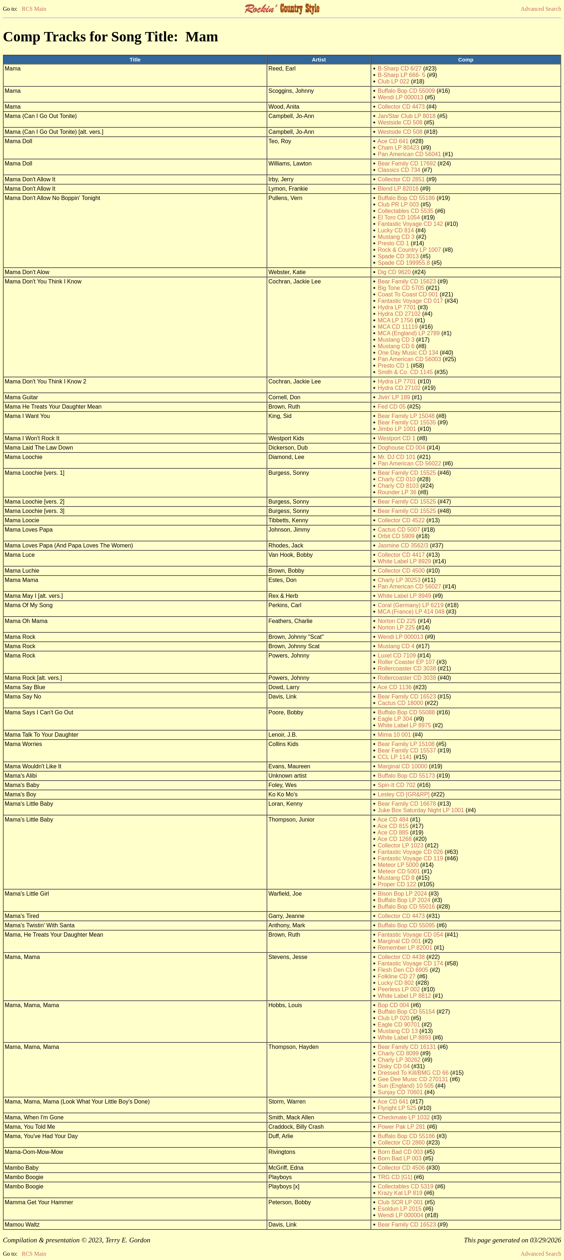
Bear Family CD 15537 (407, 750)
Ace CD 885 (392, 832)
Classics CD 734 (399, 170)
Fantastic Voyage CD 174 (410, 963)
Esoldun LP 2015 (400, 1209)
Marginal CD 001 (399, 941)
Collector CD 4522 (401, 520)
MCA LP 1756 (395, 320)
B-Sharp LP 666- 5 (401, 75)
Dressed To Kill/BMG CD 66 (413, 1073)
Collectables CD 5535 (405, 211)
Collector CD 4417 (401, 555)
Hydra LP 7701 (397, 307)
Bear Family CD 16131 (407, 1047)
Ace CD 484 (392, 820)
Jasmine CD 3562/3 (403, 545)
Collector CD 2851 (401, 179)
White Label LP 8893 (404, 1037)
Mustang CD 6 (396, 346)
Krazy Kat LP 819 (400, 1193)
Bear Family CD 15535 (407, 422)
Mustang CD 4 (396, 646)
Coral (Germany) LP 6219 (411, 605)
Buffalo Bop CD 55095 (406, 925)
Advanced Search (541, 9)
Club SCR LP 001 (400, 1202)
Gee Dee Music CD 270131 (413, 1079)
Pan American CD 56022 (409, 463)
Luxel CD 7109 (397, 655)
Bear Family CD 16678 (407, 804)
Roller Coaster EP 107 (406, 662)
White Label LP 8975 (404, 725)
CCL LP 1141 (395, 757)
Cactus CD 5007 (399, 530)
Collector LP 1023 (400, 845)
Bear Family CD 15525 (407, 473)
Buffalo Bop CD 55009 (406, 91)
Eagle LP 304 (395, 719)
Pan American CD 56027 (409, 586)
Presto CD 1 (393, 243)
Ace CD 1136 (394, 687)
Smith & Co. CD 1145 (405, 372)
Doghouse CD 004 (401, 448)
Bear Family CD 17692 (407, 163)
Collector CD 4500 (401, 571)
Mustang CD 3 (396, 237)
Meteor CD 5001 (399, 871)
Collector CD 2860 (401, 1143)
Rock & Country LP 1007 (409, 250)
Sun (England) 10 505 (406, 1086)
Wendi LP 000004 (400, 1215)
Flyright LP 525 (397, 1108)
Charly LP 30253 (399, 580)
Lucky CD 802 (396, 983)
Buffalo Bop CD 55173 (406, 776)
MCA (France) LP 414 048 (411, 612)
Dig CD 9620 (394, 272)
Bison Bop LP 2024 (402, 894)
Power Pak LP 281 (401, 1127)
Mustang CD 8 (396, 878)
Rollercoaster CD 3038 (407, 668)
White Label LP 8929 (404, 561)
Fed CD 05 (391, 407)
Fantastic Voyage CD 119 (410, 858)
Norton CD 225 (397, 621)
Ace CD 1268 (394, 839)
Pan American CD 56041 (409, 154)
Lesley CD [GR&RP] (403, 794)
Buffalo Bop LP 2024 (404, 900)
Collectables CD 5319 (405, 1186)
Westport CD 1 (396, 438)
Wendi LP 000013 (400, 97)
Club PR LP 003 (398, 204)
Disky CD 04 (394, 1066)
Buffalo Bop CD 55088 (406, 712)
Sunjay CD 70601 (400, 1092)
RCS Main (34, 9)
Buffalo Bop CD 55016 (406, 907)
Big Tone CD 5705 (401, 288)
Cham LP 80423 (398, 148)
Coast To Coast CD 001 (408, 294)
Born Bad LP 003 (400, 1158)
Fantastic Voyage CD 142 (410, 224)
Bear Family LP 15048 (406, 416)
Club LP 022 (393, 81)
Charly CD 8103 (398, 486)
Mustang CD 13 (398, 1031)
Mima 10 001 (394, 735)
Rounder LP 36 (397, 492)
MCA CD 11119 (398, 327)
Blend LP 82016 (398, 189)
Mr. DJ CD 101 (396, 457)
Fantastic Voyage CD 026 (410, 852)
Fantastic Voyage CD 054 (410, 935)
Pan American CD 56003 (409, 359)
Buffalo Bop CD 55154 (406, 1012)
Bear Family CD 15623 (407, 281)
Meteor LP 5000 (398, 865)
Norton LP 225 (396, 627)
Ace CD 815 (392, 826)
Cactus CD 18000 (400, 703)
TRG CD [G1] (395, 1177)
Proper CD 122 (397, 884)
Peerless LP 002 (399, 989)
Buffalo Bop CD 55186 (406, 198)
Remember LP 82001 (405, 948)
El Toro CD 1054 (399, 217)
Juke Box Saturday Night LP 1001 (421, 810)
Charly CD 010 (396, 479)
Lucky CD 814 (396, 230)
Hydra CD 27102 (399, 314)
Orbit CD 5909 (396, 536)
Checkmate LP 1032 (404, 1117)
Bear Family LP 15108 (406, 744)
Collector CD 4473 (401, 107)
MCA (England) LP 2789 (409, 333)
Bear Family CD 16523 (407, 696)
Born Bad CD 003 (400, 1152)
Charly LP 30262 (399, 1060)
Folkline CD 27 (396, 976)
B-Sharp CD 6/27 (400, 68)
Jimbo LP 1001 (397, 429)
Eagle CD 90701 (399, 1025)
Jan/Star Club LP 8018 (407, 116)
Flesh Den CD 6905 (403, 970)
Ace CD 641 (392, 141)
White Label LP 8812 (404, 996)
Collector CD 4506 (401, 1168)
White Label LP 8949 (404, 596)
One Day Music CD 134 (408, 353)
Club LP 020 (393, 1018)
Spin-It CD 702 (396, 785)
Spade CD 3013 (398, 256)
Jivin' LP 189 (394, 397)
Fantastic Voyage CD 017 (410, 301)
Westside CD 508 (400, 122)
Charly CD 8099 (398, 1053)
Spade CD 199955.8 (404, 263)
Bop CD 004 (393, 1005)
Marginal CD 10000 (402, 766)
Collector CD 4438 (401, 957)
